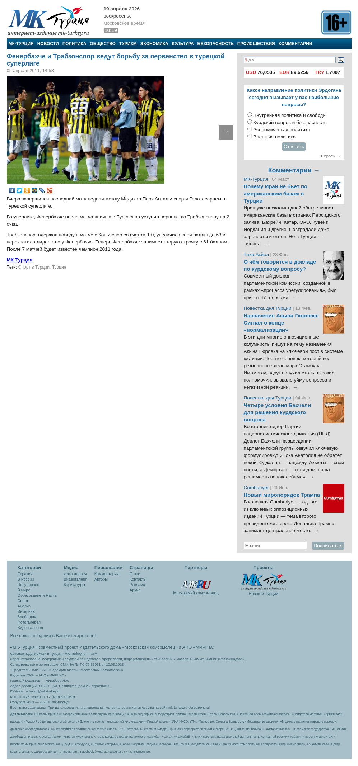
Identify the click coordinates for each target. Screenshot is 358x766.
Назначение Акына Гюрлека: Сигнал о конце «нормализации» (281, 323)
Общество (103, 43)
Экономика (154, 43)
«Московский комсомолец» (149, 647)
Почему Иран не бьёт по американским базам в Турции (276, 194)
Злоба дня (27, 617)
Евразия (25, 574)
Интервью (27, 611)
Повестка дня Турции (268, 308)
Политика (74, 43)
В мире (24, 590)
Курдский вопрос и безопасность (290, 122)
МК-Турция (21, 43)
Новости (48, 43)
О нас (135, 574)
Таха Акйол (256, 254)
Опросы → (330, 156)
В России (26, 579)
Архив (135, 590)
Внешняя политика (274, 137)
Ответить (294, 146)
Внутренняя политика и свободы (289, 115)
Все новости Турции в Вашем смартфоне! (53, 635)
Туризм (128, 43)
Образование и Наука (37, 595)
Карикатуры (74, 584)
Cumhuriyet (257, 487)
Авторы (101, 579)
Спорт (23, 601)
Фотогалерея (29, 622)
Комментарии (295, 43)
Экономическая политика (281, 129)
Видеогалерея (30, 627)
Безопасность (215, 43)
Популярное (28, 584)
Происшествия (256, 43)
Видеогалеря (75, 579)
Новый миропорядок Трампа (282, 495)
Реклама (137, 584)
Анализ (24, 606)
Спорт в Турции (34, 267)
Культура (183, 43)
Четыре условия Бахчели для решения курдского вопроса (277, 412)
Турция (59, 267)
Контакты (138, 579)
